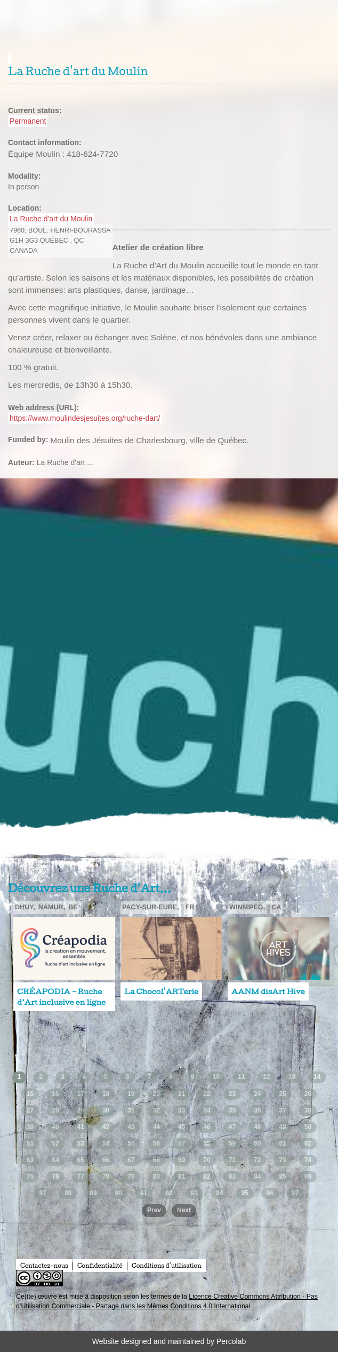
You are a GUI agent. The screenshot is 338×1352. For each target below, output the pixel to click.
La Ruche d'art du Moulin (51, 218)
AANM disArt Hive (268, 991)
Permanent (28, 121)
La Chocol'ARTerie (161, 991)
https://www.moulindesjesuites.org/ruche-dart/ (85, 418)
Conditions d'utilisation (167, 1265)
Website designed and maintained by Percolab (169, 1341)
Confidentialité (100, 1265)
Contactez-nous (44, 1265)
